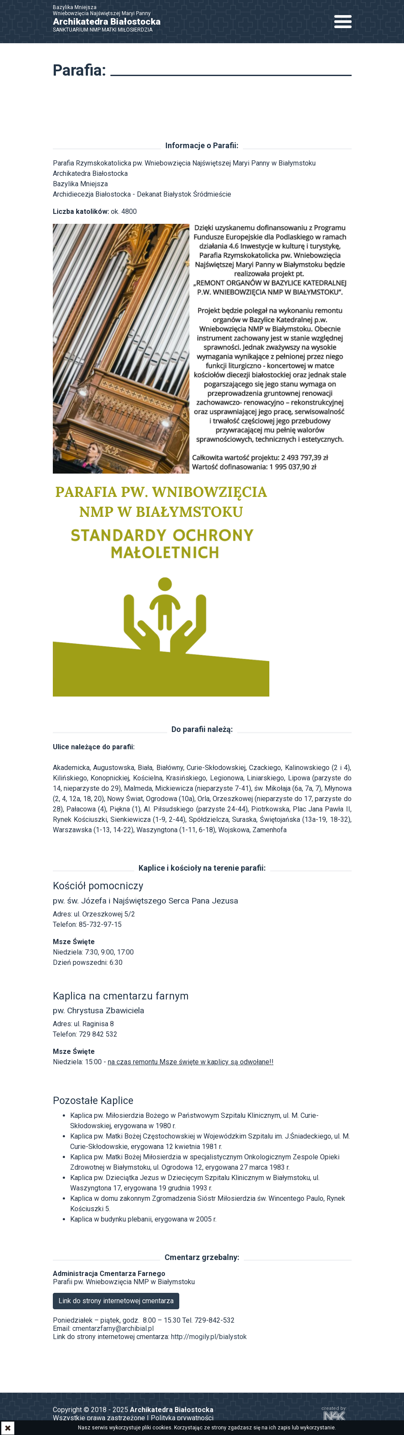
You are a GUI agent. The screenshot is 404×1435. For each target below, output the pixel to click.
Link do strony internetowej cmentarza (116, 1301)
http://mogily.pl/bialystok (209, 1337)
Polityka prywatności (182, 1418)
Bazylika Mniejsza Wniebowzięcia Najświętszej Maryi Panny (111, 18)
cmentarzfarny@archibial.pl (113, 1328)
